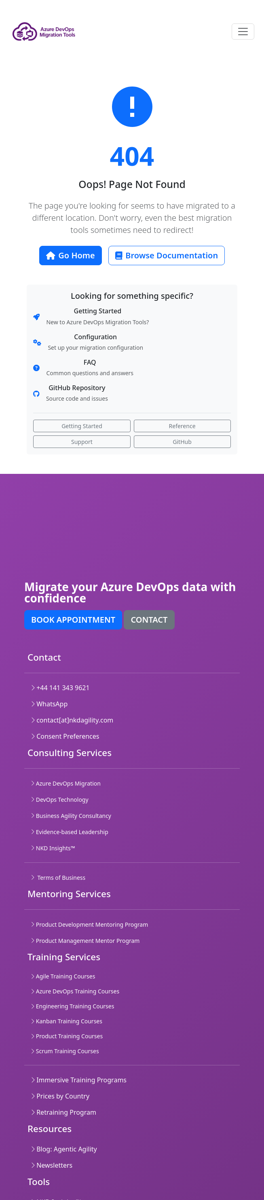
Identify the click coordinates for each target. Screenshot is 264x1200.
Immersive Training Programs (79, 1079)
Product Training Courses (67, 1036)
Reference (182, 426)
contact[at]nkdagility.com (72, 720)
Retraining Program (63, 1112)
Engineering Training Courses (72, 1006)
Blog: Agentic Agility (64, 1149)
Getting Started (81, 426)
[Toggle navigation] (243, 31)
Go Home (70, 255)
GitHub (182, 442)
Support (82, 442)
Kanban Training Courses (66, 1021)
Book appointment (73, 619)
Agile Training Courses (63, 976)
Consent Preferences (65, 736)
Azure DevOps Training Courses (75, 991)
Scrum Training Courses (65, 1051)
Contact (149, 619)
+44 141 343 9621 (60, 687)
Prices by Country (60, 1096)
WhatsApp (49, 703)
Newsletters (51, 1165)
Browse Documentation (166, 255)
